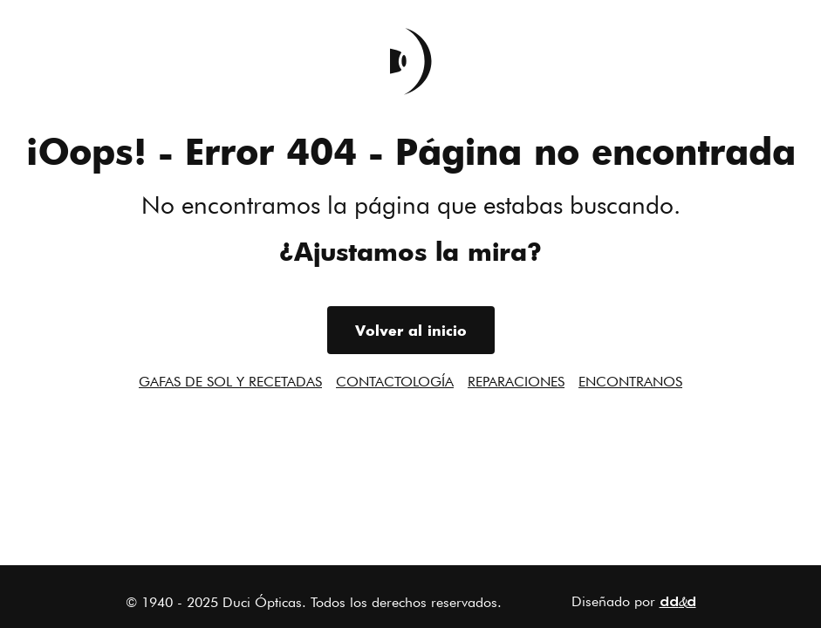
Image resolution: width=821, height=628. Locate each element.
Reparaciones (516, 381)
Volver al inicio (411, 329)
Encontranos (630, 381)
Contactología (395, 381)
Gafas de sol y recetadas (230, 381)
